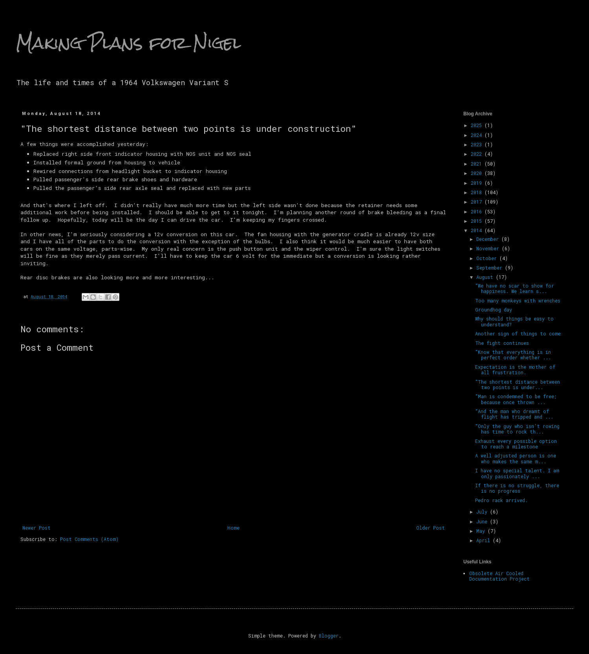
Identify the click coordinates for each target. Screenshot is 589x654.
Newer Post (36, 528)
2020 (478, 173)
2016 (478, 211)
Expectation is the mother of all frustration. (515, 369)
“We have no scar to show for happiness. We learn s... (514, 288)
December (488, 239)
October (487, 258)
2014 (478, 230)
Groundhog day (493, 309)
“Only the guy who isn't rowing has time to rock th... (517, 429)
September (490, 267)
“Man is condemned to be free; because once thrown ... (516, 399)
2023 (478, 144)
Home (233, 528)
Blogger (328, 635)
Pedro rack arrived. (501, 500)
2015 (478, 221)
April (484, 540)
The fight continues (502, 343)
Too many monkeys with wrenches (517, 300)
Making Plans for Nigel (128, 42)
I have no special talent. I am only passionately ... (517, 473)
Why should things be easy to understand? (514, 321)
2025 (478, 125)
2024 (478, 135)
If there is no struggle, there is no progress (517, 488)
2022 (478, 154)
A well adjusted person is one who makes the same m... (515, 458)
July (483, 511)
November (489, 248)
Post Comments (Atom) (89, 539)
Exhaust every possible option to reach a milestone (516, 444)
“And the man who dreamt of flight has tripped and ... (514, 414)
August (486, 277)
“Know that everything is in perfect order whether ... (513, 355)
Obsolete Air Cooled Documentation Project (499, 576)
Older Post (430, 528)
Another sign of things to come (518, 333)
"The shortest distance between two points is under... (517, 384)
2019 (478, 183)
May (482, 531)
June (483, 521)
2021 (478, 163)
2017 (478, 202)
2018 (478, 192)
